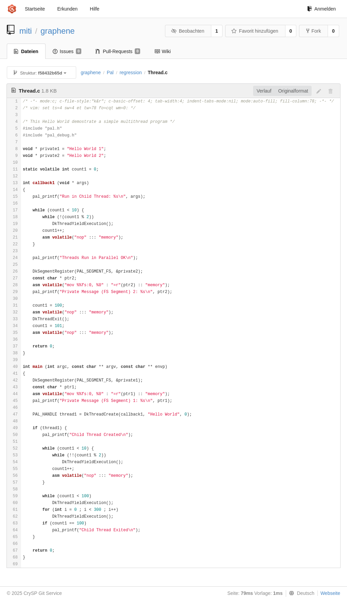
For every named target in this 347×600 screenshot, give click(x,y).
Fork (313, 31)
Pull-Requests (118, 51)
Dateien (26, 51)
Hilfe (94, 9)
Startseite (35, 9)
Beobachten (187, 31)
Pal (110, 72)
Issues (67, 51)
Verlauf (264, 91)
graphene (57, 30)
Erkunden (67, 9)
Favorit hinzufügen (254, 31)
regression (130, 72)
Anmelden (321, 9)
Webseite (330, 593)
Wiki (162, 51)
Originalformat (293, 91)
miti (25, 30)
